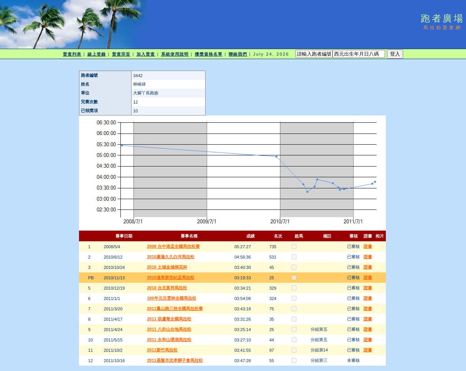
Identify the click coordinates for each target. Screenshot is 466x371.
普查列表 (72, 54)
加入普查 (146, 54)
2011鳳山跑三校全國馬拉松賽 (175, 308)
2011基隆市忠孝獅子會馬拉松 (175, 360)
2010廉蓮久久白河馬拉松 (170, 256)
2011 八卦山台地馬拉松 (169, 329)
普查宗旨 (121, 54)
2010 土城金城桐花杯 (167, 267)
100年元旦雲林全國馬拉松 (171, 298)
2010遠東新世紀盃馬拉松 (170, 277)
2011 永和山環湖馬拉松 (169, 339)
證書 (368, 246)
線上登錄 (96, 54)
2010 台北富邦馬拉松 (167, 287)
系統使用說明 (175, 54)
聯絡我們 (238, 54)
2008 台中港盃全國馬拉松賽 (173, 246)
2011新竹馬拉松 (162, 350)
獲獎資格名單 (209, 54)
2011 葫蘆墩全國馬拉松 (169, 319)
